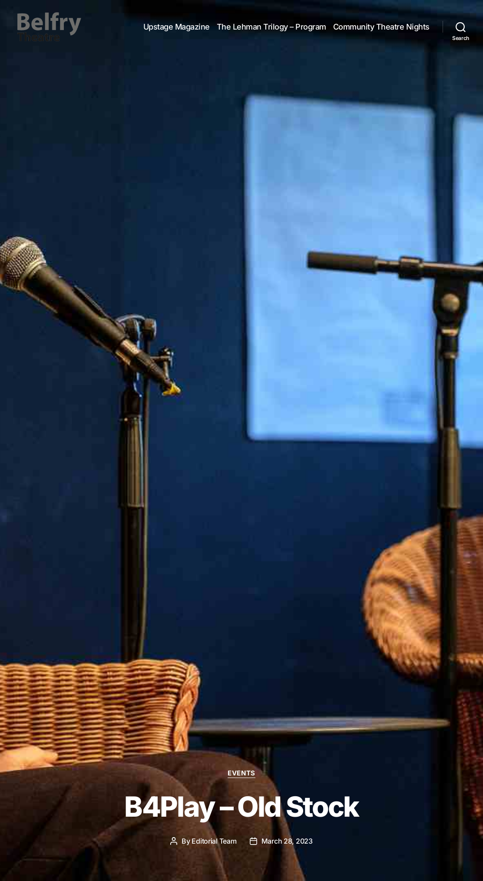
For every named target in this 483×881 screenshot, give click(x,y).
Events (241, 773)
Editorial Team (214, 841)
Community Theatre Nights (381, 31)
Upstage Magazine (176, 31)
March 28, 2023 (287, 841)
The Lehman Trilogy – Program (271, 31)
